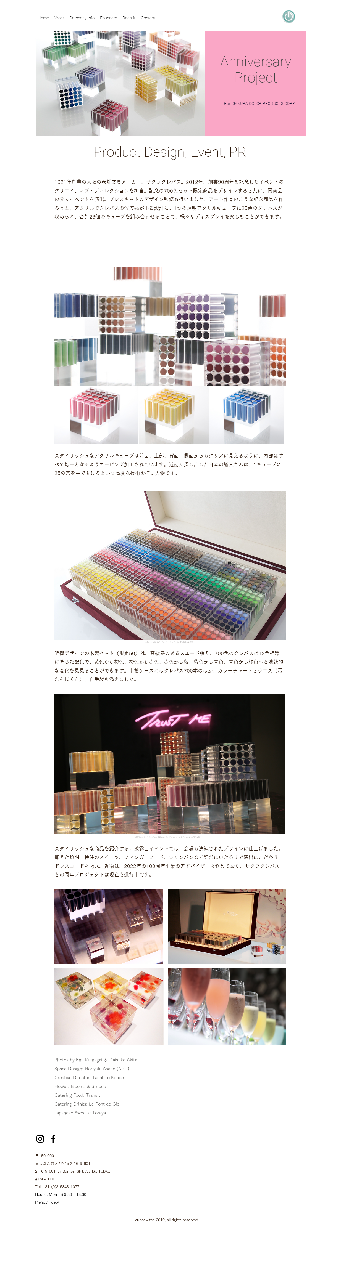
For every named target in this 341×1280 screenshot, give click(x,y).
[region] (289, 16)
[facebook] (53, 1139)
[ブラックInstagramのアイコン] (40, 1139)
